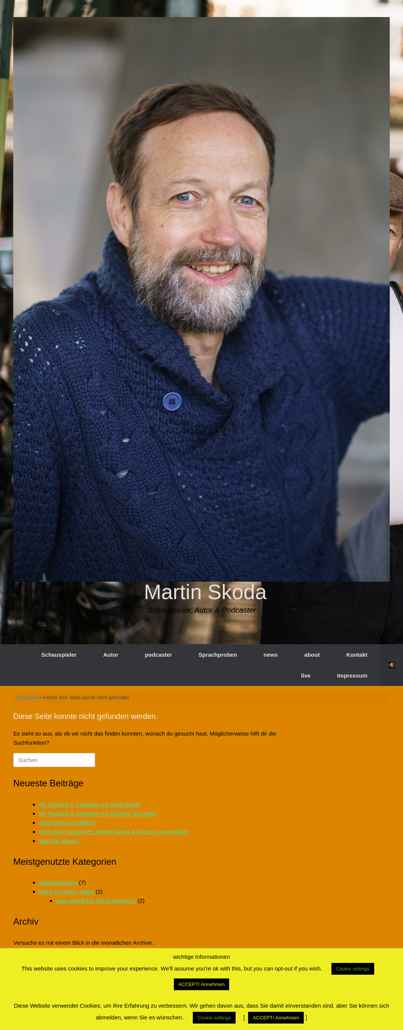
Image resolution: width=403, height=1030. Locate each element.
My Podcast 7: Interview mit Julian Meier (90, 804)
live (306, 675)
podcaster (158, 654)
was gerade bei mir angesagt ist (96, 900)
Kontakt (356, 654)
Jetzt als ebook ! (59, 840)
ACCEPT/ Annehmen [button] (201, 984)
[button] (392, 665)
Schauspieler (59, 654)
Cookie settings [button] (353, 969)
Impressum (352, 675)
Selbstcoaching (58, 882)
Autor (110, 654)
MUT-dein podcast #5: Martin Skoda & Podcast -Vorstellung (114, 831)
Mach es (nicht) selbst (66, 891)
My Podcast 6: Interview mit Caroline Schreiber (98, 813)
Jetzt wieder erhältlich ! (68, 822)
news (271, 654)
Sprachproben (217, 654)
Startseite (27, 697)
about (312, 654)
